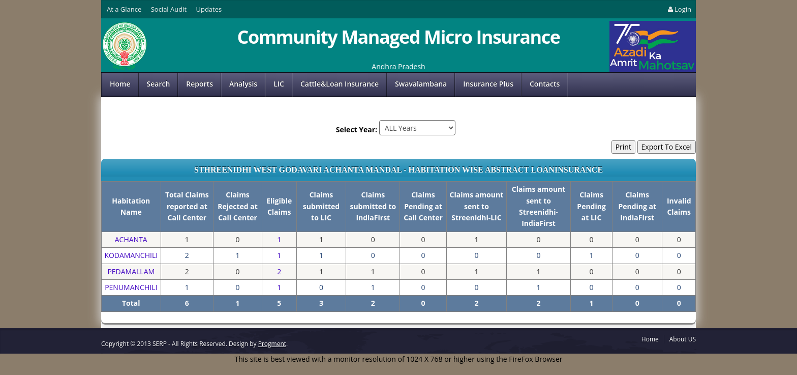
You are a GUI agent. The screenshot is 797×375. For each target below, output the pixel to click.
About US (682, 339)
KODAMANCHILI (131, 255)
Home (120, 84)
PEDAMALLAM (131, 271)
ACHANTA (131, 239)
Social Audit (169, 9)
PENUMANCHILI (131, 287)
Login (678, 9)
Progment (272, 343)
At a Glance (124, 9)
